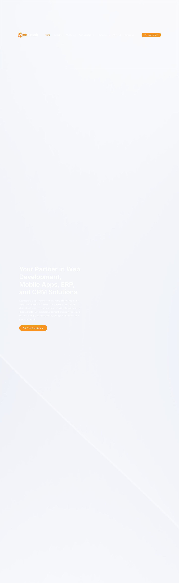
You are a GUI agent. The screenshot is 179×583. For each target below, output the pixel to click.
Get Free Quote (151, 35)
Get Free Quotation (33, 328)
